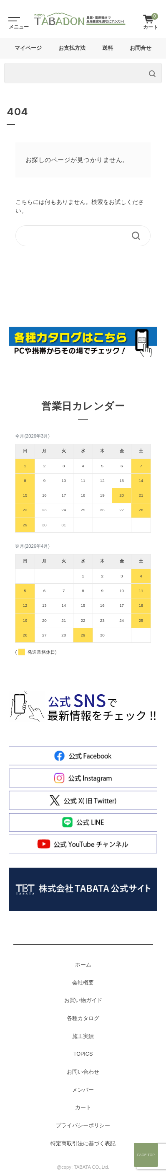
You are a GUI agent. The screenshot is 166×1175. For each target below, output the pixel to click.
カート (83, 1108)
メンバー (83, 1090)
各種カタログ (83, 1018)
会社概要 (83, 983)
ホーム (83, 965)
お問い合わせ (83, 1072)
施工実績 (83, 1036)
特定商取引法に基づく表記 (83, 1144)
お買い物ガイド (83, 1000)
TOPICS (83, 1054)
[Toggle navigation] (12, 18)
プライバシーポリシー (83, 1126)
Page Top (146, 1155)
